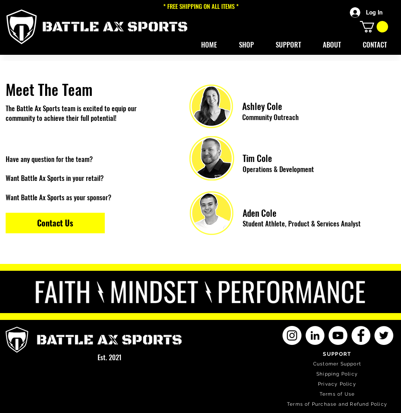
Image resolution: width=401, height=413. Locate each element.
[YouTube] (337, 335)
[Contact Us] (55, 223)
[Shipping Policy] (338, 374)
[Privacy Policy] (338, 384)
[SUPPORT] (338, 354)
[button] (246, 44)
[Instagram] (292, 335)
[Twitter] (383, 335)
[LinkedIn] (314, 335)
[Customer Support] (338, 364)
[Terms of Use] (338, 394)
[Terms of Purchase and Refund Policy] (338, 404)
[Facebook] (360, 335)
